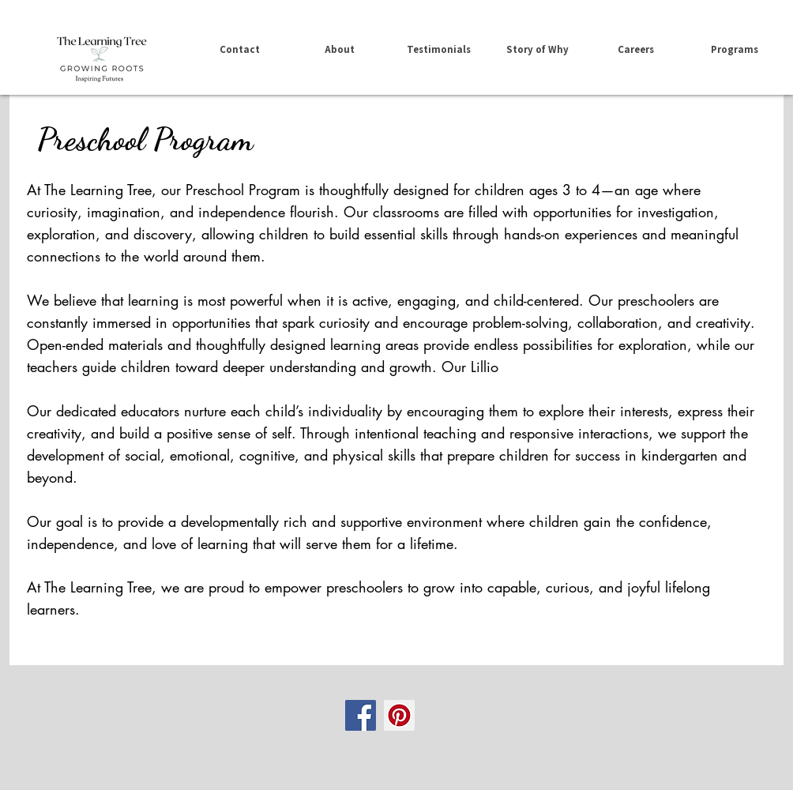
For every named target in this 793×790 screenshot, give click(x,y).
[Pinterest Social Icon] (399, 715)
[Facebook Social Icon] (360, 715)
